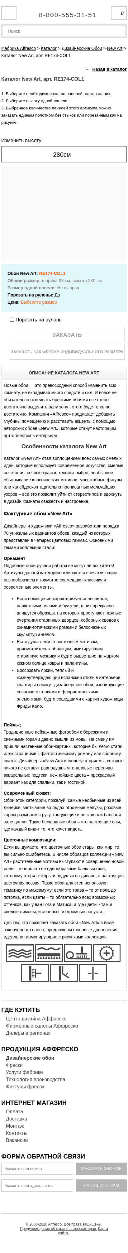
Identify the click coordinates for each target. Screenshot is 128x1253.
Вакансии (17, 1140)
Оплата (14, 1111)
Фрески (14, 1065)
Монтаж (15, 1126)
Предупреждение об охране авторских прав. (58, 1228)
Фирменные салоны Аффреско (42, 1026)
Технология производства (35, 1079)
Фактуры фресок (25, 1086)
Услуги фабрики (24, 1072)
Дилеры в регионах (28, 1033)
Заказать (67, 335)
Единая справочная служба (64, 12)
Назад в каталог (109, 69)
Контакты (16, 1133)
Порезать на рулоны (36, 319)
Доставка (16, 1118)
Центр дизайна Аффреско (36, 1018)
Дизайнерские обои (30, 1058)
